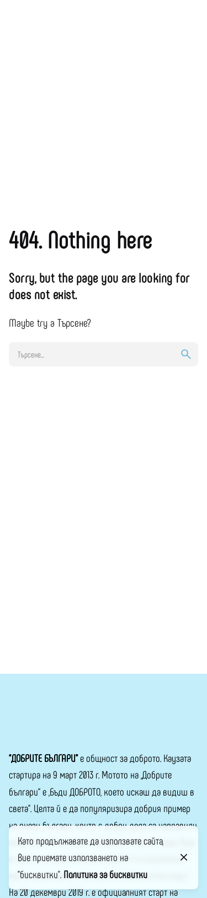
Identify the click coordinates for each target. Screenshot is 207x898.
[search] (186, 354)
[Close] (184, 857)
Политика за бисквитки (105, 874)
